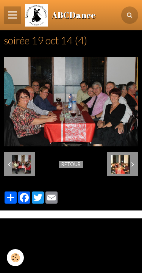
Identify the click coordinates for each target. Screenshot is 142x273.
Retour (71, 164)
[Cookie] (15, 257)
